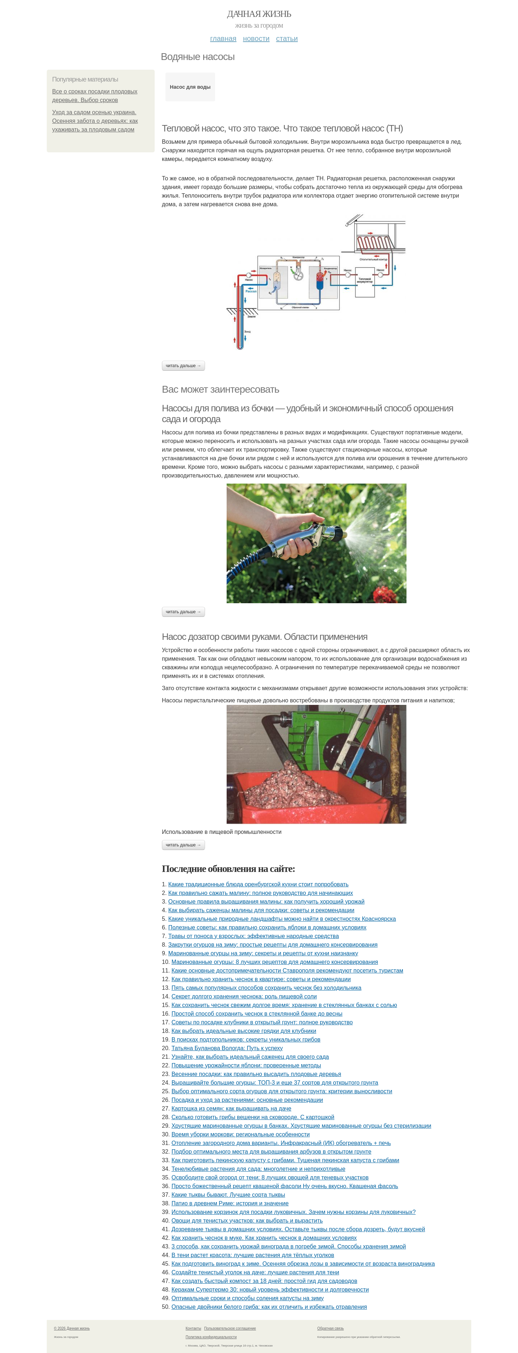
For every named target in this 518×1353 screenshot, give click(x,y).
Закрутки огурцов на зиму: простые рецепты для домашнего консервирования (273, 945)
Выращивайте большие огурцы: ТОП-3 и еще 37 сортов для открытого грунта (275, 1083)
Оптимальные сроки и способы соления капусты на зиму (248, 1298)
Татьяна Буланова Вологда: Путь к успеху (227, 1048)
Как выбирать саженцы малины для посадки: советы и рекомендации (261, 910)
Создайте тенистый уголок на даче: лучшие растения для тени (255, 1272)
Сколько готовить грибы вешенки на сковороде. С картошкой (253, 1117)
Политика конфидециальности (211, 1337)
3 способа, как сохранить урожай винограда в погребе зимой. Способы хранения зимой (289, 1246)
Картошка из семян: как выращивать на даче (231, 1108)
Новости (256, 38)
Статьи (286, 38)
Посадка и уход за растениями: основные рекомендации (247, 1100)
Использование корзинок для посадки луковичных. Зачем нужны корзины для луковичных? (294, 1212)
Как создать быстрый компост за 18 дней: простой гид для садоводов (265, 1281)
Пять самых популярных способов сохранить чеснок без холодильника (267, 988)
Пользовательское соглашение (230, 1328)
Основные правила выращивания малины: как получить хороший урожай (266, 902)
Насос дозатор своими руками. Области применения (264, 636)
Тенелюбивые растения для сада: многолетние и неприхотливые (258, 1169)
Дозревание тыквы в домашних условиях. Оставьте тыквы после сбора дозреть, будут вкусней (298, 1229)
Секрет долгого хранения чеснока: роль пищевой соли (244, 996)
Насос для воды (190, 87)
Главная (223, 38)
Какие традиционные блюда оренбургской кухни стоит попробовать (258, 884)
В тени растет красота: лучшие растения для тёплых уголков (253, 1255)
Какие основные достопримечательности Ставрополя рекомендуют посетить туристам (287, 971)
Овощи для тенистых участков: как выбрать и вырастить (247, 1221)
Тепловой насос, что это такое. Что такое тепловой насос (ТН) (282, 128)
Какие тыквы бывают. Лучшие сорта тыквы (228, 1195)
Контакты (193, 1328)
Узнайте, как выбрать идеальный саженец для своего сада (250, 1057)
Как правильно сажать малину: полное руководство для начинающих (260, 893)
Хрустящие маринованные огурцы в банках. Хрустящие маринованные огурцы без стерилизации (301, 1126)
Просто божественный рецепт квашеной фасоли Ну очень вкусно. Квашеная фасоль (285, 1186)
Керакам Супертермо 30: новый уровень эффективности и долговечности (270, 1290)
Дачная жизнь (259, 14)
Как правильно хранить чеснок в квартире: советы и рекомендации (261, 979)
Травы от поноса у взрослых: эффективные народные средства (253, 936)
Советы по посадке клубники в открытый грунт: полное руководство (262, 1022)
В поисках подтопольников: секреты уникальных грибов (246, 1039)
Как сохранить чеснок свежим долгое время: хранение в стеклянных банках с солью (284, 1005)
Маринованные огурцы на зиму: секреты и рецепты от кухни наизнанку (263, 953)
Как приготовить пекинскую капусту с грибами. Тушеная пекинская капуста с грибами (285, 1160)
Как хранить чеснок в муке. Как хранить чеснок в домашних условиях (264, 1238)
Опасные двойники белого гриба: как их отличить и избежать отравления (269, 1307)
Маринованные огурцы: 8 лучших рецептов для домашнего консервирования (275, 962)
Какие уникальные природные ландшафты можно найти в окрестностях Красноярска (282, 919)
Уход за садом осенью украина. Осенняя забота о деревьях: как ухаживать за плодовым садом (95, 121)
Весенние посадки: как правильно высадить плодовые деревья (256, 1074)
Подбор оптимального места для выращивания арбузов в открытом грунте (272, 1152)
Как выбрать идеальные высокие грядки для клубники (244, 1031)
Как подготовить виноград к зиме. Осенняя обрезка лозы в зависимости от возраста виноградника (303, 1264)
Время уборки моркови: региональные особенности (241, 1134)
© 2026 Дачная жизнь (72, 1328)
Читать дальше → (183, 365)
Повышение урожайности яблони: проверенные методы (246, 1065)
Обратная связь (330, 1328)
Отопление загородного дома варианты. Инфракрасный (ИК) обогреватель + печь (281, 1143)
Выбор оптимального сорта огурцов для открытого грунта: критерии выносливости (282, 1091)
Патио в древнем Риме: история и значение (230, 1203)
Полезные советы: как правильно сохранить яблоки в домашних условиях (267, 927)
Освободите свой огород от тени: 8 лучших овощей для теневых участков (270, 1177)
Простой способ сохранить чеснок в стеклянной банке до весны (257, 1014)
